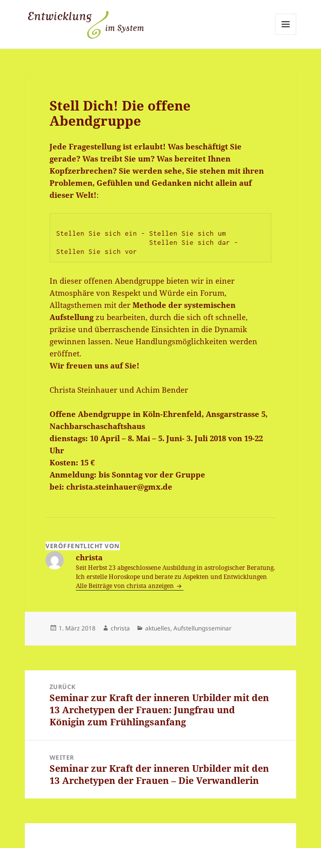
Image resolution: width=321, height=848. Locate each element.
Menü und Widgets (286, 34)
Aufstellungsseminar (202, 628)
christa (120, 628)
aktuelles (157, 628)
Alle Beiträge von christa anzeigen (125, 585)
